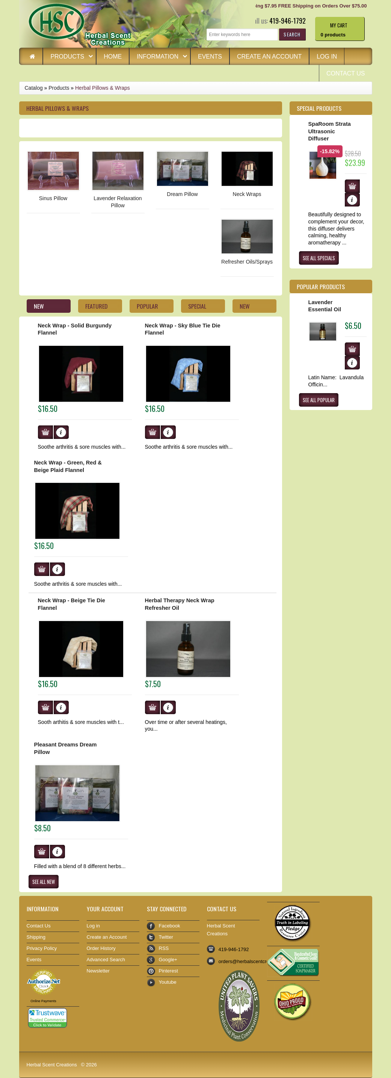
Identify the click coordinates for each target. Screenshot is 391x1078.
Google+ (168, 959)
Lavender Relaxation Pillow (118, 201)
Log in (327, 56)
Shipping (36, 937)
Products (68, 57)
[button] (292, 34)
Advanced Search (106, 959)
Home (113, 56)
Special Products (319, 108)
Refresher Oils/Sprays (247, 262)
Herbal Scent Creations (52, 1064)
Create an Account (269, 56)
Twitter (166, 937)
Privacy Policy (42, 948)
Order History (101, 948)
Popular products (321, 286)
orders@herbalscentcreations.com (256, 961)
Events (210, 56)
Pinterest (168, 971)
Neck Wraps (247, 194)
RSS (164, 948)
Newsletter (98, 971)
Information (158, 57)
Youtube (168, 982)
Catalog (34, 88)
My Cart (338, 25)
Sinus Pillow (53, 198)
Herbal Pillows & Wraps (102, 88)
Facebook (169, 926)
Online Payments (43, 1001)
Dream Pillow (182, 194)
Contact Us (345, 73)
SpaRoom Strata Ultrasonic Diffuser (329, 131)
